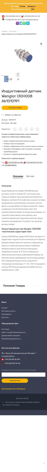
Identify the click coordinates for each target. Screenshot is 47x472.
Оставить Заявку (15, 108)
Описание (18, 176)
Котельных (5, 329)
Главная (4, 31)
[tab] (18, 176)
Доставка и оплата (8, 311)
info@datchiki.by (11, 165)
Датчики (13, 31)
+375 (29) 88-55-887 (15, 162)
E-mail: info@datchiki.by (29, 20)
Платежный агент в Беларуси (13, 389)
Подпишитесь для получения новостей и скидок (23, 372)
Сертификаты (7, 314)
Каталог (4, 308)
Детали (30, 176)
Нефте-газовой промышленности (14, 332)
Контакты (5, 317)
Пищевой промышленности (11, 339)
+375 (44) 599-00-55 (33, 162)
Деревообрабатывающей (11, 336)
